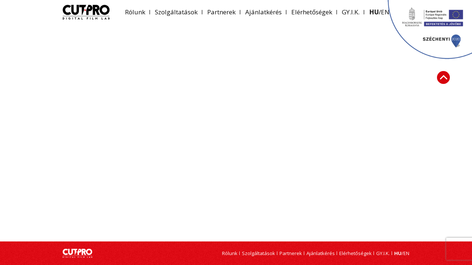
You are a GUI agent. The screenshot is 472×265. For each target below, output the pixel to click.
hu (374, 12)
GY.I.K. (351, 12)
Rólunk (135, 12)
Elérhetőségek (311, 12)
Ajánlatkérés (263, 12)
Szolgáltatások (176, 12)
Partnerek (221, 12)
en (406, 253)
